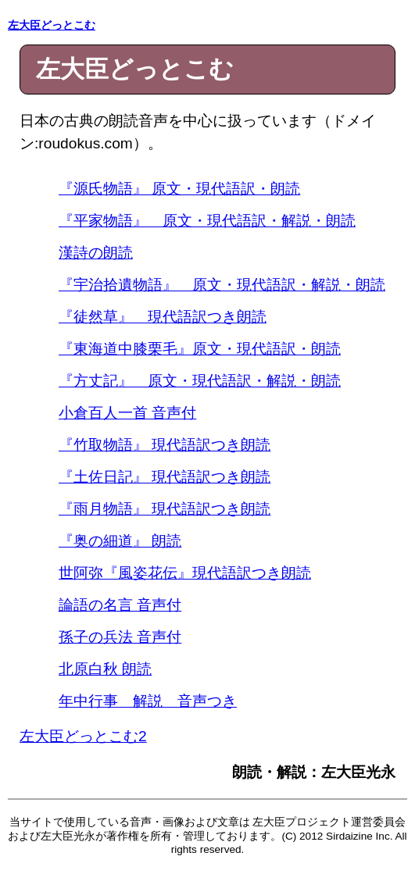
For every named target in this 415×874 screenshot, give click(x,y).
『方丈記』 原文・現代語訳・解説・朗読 (200, 381)
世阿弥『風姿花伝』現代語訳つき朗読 (185, 573)
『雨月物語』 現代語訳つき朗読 (164, 509)
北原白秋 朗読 (105, 669)
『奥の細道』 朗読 (120, 541)
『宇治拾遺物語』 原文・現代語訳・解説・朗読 (222, 284)
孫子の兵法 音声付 (120, 637)
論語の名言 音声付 (120, 605)
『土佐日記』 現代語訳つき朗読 (164, 477)
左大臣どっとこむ (51, 25)
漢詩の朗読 (96, 252)
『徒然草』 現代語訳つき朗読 (163, 317)
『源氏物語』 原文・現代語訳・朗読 (179, 188)
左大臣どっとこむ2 (83, 736)
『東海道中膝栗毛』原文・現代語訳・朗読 (200, 349)
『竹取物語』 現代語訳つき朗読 (164, 445)
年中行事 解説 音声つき (148, 701)
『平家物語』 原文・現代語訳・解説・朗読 (207, 220)
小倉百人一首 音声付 (127, 413)
